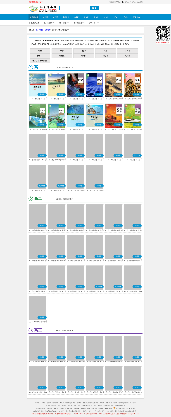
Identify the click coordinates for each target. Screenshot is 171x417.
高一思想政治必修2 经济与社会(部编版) (133, 129)
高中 (106, 51)
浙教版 (106, 17)
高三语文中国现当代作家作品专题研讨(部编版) (133, 392)
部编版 (116, 17)
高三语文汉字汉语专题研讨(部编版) (95, 392)
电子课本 (112, 2)
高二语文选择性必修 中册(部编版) (38, 322)
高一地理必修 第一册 (38, 99)
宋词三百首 (92, 405)
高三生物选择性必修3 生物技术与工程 (76, 362)
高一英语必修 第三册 (57, 190)
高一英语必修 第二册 (38, 190)
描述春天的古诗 (67, 405)
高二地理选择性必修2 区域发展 (57, 230)
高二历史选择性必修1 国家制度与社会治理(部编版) (114, 230)
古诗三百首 (77, 405)
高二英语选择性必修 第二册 (114, 291)
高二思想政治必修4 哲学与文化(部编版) (114, 261)
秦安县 (62, 56)
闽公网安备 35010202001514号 (124, 408)
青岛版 (121, 403)
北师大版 (65, 17)
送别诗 (100, 405)
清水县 (106, 56)
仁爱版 (96, 403)
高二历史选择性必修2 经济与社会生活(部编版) (133, 230)
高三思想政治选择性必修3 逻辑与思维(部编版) (114, 362)
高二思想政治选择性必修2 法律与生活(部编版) (38, 291)
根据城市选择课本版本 (35, 2)
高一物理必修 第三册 (114, 160)
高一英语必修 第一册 (133, 160)
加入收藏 (139, 2)
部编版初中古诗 (108, 405)
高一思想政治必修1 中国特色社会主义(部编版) (114, 129)
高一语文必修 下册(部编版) (95, 190)
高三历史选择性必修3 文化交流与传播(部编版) (57, 362)
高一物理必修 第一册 (76, 160)
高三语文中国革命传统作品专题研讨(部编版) (114, 392)
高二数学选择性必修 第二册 (95, 261)
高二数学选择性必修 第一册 (76, 261)
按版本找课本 (34, 23)
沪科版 (126, 17)
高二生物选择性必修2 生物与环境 (57, 261)
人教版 (45, 17)
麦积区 (40, 56)
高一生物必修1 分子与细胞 (38, 129)
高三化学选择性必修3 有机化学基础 (38, 362)
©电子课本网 (40, 408)
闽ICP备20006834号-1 (105, 408)
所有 (40, 51)
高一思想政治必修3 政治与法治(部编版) (38, 160)
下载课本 (119, 2)
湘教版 (90, 403)
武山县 (128, 56)
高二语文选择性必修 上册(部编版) (133, 291)
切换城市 (47, 30)
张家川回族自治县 (40, 61)
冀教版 (96, 17)
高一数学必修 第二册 (95, 129)
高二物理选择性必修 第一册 (57, 291)
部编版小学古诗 (120, 405)
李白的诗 (85, 405)
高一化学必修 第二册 (95, 99)
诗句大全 (133, 2)
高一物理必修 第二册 (95, 160)
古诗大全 (126, 2)
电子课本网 (34, 17)
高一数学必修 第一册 (76, 129)
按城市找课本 (94, 23)
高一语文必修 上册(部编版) (76, 190)
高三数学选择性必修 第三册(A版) (95, 362)
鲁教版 (86, 17)
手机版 (37, 403)
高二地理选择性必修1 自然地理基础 (38, 230)
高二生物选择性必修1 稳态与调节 (38, 261)
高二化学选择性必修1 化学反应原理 (76, 230)
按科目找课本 (64, 23)
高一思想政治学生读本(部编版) (57, 160)
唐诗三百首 (56, 405)
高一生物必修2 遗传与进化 (57, 129)
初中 (84, 51)
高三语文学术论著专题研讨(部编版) (57, 392)
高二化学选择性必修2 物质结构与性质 (95, 230)
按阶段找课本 (79, 23)
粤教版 (85, 403)
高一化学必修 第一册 (76, 99)
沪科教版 (114, 403)
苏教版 (55, 17)
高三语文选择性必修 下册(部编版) (38, 392)
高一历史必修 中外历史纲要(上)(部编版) (114, 99)
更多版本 (136, 17)
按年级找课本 (49, 23)
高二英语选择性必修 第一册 (95, 291)
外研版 (102, 403)
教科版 (76, 17)
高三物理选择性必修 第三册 (133, 362)
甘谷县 (128, 51)
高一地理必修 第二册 (57, 99)
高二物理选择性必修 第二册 (76, 291)
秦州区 (84, 56)
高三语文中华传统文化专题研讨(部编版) (76, 392)
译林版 (108, 403)
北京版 (126, 403)
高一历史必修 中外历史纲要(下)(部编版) (133, 99)
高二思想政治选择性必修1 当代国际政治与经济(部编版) (133, 261)
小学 (62, 51)
